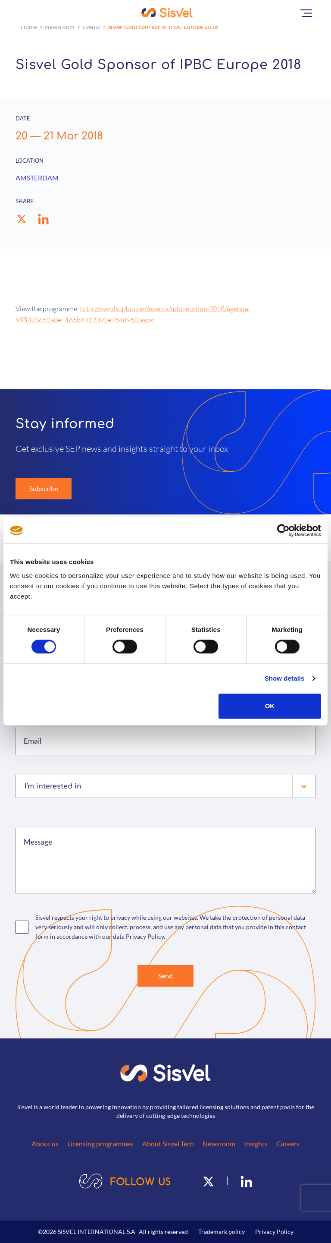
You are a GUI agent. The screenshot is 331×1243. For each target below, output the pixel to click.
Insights (256, 1143)
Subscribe (43, 488)
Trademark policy (221, 1231)
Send (165, 976)
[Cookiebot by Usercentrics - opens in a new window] (283, 530)
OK (270, 706)
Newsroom (60, 26)
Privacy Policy (274, 1231)
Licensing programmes (100, 1143)
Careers (288, 1143)
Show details (285, 678)
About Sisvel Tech (168, 1143)
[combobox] (26, 786)
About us (45, 1143)
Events (91, 26)
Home (29, 26)
